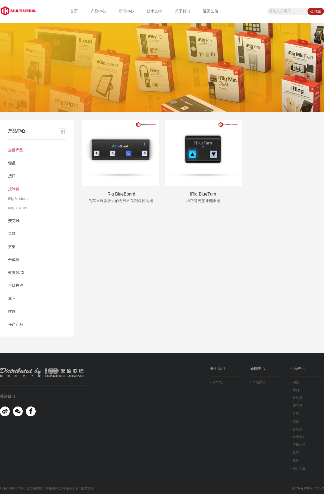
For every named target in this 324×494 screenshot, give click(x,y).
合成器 (13, 260)
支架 (12, 247)
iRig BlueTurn (18, 208)
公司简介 (217, 382)
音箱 (12, 234)
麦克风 (13, 221)
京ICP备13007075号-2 (308, 488)
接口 (12, 176)
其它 (12, 299)
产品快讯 (257, 382)
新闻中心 (126, 11)
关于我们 (182, 11)
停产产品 (15, 325)
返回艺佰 (210, 11)
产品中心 (98, 11)
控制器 (13, 189)
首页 (74, 11)
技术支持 (154, 11)
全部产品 (15, 150)
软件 (12, 312)
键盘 (12, 163)
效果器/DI (16, 273)
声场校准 (15, 286)
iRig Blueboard (18, 199)
